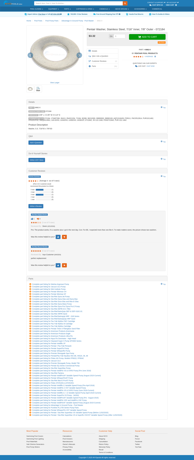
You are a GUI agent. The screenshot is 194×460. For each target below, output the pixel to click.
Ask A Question (36, 143)
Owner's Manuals (69, 444)
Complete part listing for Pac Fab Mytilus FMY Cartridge (53, 321)
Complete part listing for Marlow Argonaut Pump (50, 284)
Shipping (102, 439)
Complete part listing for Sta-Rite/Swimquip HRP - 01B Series (55, 316)
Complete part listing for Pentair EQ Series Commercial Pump (56, 366)
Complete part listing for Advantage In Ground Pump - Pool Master (57, 405)
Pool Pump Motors (33, 447)
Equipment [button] (53, 9)
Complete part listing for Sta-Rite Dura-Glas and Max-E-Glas (55, 301)
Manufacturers (68, 441)
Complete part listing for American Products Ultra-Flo (52, 336)
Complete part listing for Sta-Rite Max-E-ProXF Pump (52, 380)
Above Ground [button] (122, 9)
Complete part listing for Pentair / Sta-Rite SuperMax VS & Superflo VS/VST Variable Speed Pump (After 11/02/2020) (77, 415)
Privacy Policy (68, 447)
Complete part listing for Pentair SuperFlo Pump (50, 348)
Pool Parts (38, 21)
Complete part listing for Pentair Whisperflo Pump (51, 351)
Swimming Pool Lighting (35, 439)
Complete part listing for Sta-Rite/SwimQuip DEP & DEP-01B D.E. (57, 311)
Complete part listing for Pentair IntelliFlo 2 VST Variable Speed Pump (59, 388)
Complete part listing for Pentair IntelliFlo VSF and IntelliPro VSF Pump (59, 400)
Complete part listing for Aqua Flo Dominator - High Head (54, 339)
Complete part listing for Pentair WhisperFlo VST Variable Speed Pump (59, 410)
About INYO (103, 436)
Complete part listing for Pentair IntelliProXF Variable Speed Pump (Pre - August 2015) (65, 398)
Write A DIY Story (36, 160)
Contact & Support (156, 2)
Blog (136, 436)
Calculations (67, 436)
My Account (173, 2)
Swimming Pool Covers (34, 436)
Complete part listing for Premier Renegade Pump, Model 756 (56, 363)
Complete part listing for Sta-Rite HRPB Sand (49, 314)
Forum (137, 439)
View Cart (171, 5)
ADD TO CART (147, 37)
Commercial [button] (157, 9)
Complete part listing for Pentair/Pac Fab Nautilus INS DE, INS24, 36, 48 (60, 356)
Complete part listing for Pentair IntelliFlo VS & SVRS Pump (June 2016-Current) (63, 390)
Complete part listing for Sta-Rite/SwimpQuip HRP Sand (53, 319)
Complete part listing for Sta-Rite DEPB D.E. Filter (51, 309)
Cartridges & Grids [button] (85, 9)
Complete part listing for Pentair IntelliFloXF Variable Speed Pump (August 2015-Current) (66, 403)
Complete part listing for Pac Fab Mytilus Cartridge (51, 326)
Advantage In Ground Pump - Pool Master (77, 21)
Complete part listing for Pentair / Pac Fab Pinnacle (52, 346)
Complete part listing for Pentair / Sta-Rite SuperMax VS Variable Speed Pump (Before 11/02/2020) (70, 413)
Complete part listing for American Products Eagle (51, 334)
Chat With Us (156, 5)
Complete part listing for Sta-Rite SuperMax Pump (51, 368)
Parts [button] (67, 9)
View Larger (54, 83)
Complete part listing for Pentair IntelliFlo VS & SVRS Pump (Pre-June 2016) (61, 371)
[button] (31, 55)
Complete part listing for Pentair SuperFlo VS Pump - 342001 (55, 395)
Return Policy (103, 444)
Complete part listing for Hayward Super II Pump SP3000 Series (56, 341)
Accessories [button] (140, 9)
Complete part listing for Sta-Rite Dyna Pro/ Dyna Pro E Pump (56, 306)
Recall (101, 450)
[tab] (97, 102)
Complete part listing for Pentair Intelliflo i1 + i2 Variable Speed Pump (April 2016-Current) (66, 393)
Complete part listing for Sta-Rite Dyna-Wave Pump (52, 304)
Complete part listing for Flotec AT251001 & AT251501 (53, 383)
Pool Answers (68, 439)
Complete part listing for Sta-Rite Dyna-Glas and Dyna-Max (55, 299)
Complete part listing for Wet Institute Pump (49, 289)
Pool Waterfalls (31, 441)
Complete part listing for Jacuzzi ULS (46, 361)
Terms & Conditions (106, 452)
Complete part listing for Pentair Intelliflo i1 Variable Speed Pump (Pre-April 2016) (63, 385)
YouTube (138, 447)
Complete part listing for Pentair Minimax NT (49, 294)
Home (28, 21)
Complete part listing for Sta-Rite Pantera (48, 373)
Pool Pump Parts (51, 21)
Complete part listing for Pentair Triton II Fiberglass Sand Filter (56, 329)
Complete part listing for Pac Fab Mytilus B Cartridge (52, 324)
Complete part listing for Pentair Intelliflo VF (48, 343)
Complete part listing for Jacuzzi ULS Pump (49, 287)
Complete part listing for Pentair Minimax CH (49, 292)
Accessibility (67, 450)
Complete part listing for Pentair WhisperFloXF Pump (52, 378)
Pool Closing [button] (36, 9)
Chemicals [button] (104, 9)
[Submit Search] (125, 3)
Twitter (137, 444)
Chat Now (41, 14)
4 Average (149, 56)
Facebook (138, 441)
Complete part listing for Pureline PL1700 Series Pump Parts (55, 408)
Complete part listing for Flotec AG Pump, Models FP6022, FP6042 (58, 358)
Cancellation (103, 441)
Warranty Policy (104, 447)
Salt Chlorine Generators (35, 444)
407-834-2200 (55, 14)
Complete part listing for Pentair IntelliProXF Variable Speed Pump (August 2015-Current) (66, 376)
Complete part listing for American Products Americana (53, 331)
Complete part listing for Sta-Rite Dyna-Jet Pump (51, 297)
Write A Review (36, 206)
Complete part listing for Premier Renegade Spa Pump (53, 353)
